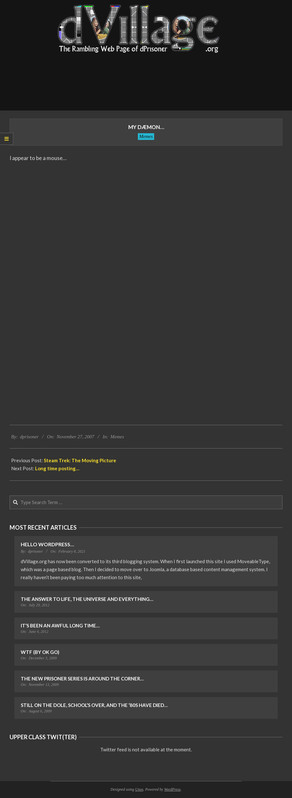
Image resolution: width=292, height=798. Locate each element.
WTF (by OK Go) (40, 652)
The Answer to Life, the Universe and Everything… (87, 599)
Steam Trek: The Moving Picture (80, 460)
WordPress (172, 789)
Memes (146, 136)
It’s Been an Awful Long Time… (60, 625)
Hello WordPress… (47, 544)
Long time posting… (57, 468)
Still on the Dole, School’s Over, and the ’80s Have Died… (94, 705)
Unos (139, 789)
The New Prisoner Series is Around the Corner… (82, 678)
